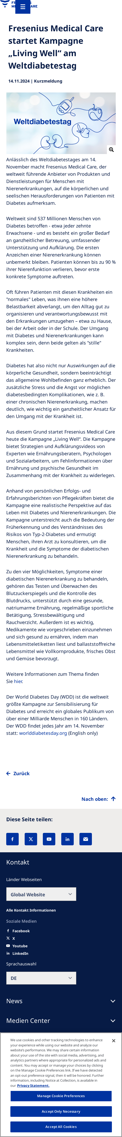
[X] (31, 839)
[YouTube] (49, 839)
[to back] (61, 777)
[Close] (113, 1040)
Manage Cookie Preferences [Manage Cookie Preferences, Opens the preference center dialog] (61, 1096)
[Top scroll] (99, 799)
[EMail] (85, 839)
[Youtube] (20, 946)
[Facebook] (12, 839)
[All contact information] (31, 910)
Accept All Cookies (60, 1126)
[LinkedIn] (67, 839)
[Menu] (22, 7)
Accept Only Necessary (61, 1111)
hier (18, 681)
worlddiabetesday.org (43, 733)
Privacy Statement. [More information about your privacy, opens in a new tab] (33, 1085)
